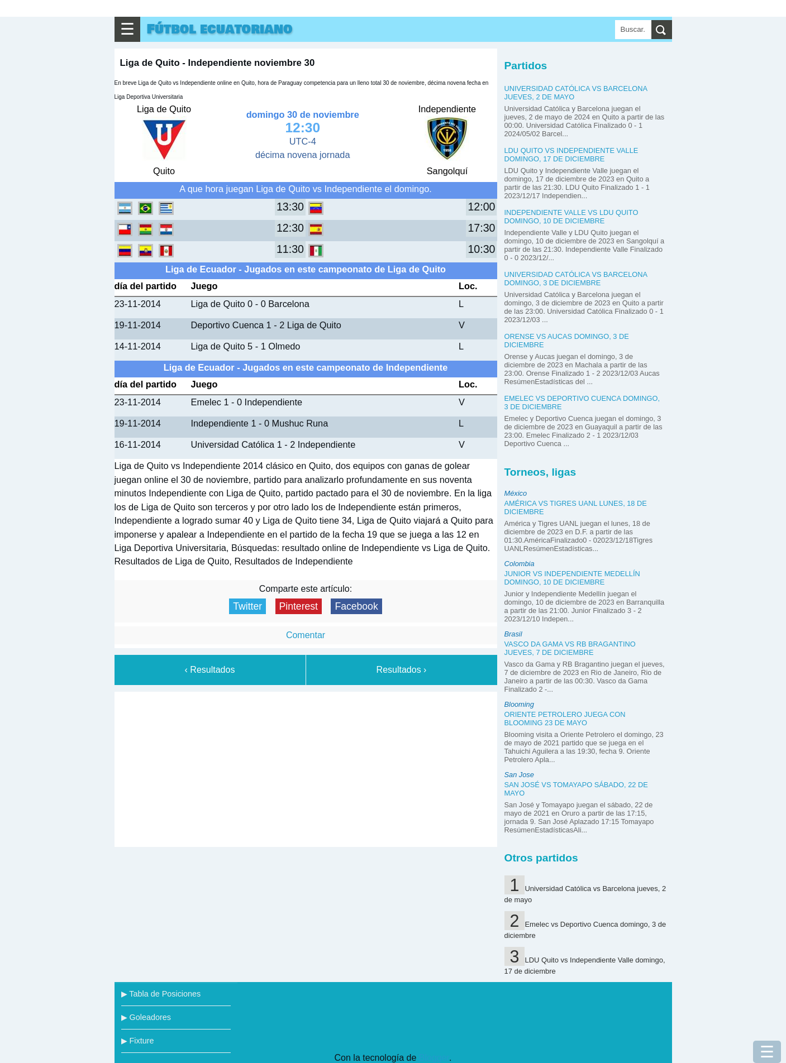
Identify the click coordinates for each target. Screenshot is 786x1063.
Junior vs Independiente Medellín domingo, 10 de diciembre (572, 577)
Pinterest (298, 606)
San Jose (519, 774)
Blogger (434, 1057)
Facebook (356, 606)
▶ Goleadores (146, 1017)
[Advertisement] (305, 767)
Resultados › (402, 669)
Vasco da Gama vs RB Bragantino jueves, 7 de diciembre (570, 648)
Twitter (247, 606)
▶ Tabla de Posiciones (161, 993)
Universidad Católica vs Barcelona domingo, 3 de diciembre (575, 278)
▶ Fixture (137, 1040)
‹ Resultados (210, 669)
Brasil (513, 634)
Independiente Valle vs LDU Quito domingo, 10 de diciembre (571, 216)
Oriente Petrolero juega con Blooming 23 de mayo (565, 718)
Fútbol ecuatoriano (220, 29)
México (515, 493)
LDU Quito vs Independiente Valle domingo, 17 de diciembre (571, 154)
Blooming (519, 704)
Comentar (305, 635)
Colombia (519, 563)
